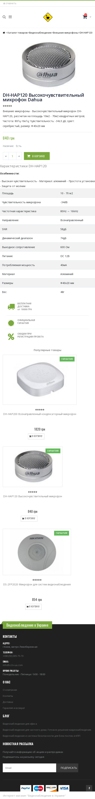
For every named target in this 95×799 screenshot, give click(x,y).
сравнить (10, 3)
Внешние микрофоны (65, 32)
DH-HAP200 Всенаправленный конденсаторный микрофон (39, 414)
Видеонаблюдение (40, 32)
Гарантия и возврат (14, 708)
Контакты (8, 695)
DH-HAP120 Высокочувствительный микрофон (32, 496)
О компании (10, 689)
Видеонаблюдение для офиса (20, 723)
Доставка (8, 702)
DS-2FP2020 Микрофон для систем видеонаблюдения (37, 584)
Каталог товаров (18, 32)
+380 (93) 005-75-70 (13, 656)
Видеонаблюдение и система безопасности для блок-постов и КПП (41, 735)
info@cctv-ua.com (13, 665)
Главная (4, 33)
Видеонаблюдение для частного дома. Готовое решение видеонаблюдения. (47, 729)
